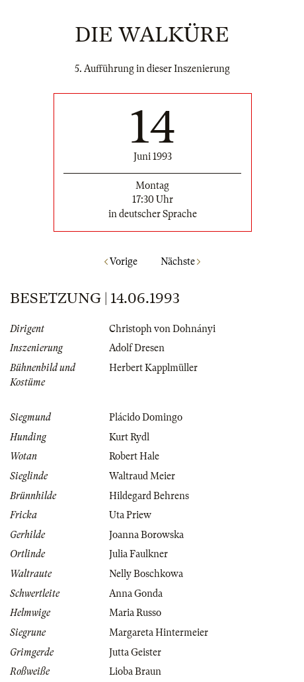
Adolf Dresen (137, 348)
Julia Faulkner (138, 554)
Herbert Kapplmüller (153, 367)
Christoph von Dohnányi (162, 329)
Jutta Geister (135, 652)
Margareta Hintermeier (158, 632)
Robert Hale (134, 456)
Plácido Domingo (145, 417)
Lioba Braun (135, 671)
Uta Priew (130, 515)
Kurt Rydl (129, 437)
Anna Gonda (136, 593)
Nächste (180, 261)
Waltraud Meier (142, 476)
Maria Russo (135, 612)
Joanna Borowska (146, 534)
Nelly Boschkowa (146, 573)
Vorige (120, 261)
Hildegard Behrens (149, 496)
